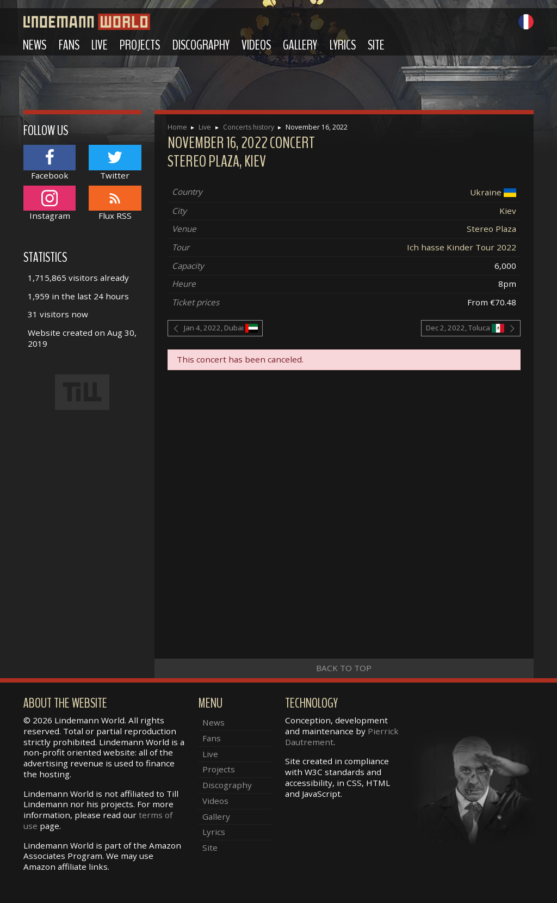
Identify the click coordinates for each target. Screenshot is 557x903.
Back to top (344, 667)
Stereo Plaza (491, 228)
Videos (256, 45)
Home (177, 127)
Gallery (300, 45)
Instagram (49, 203)
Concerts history (248, 127)
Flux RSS (115, 203)
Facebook (49, 162)
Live (99, 45)
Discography (201, 45)
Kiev (507, 210)
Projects (140, 45)
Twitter (115, 162)
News (34, 45)
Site (376, 45)
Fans (69, 45)
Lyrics (343, 45)
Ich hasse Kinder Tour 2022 (461, 247)
